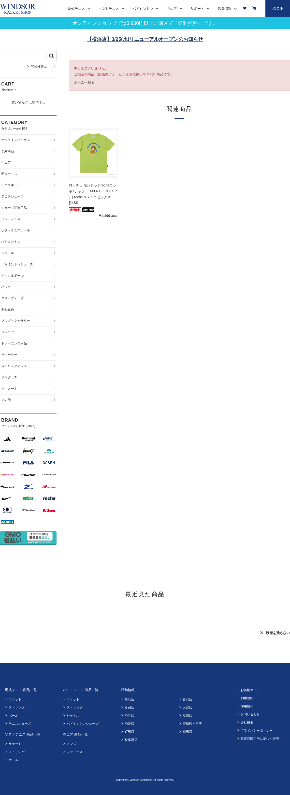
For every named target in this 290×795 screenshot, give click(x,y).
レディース (75, 752)
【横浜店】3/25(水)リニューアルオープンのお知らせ (145, 39)
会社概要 (247, 722)
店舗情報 (128, 690)
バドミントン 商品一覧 (80, 690)
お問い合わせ (250, 714)
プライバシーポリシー (257, 730)
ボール (13, 715)
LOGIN (278, 8)
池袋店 (129, 723)
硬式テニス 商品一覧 (21, 690)
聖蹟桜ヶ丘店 (192, 723)
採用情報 (247, 706)
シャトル (73, 715)
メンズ (71, 744)
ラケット (15, 699)
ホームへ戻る (84, 82)
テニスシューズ (20, 723)
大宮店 (187, 707)
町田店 (129, 732)
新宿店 (129, 707)
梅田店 (187, 732)
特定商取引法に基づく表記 (260, 738)
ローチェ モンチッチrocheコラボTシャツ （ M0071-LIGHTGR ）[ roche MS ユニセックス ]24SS (93, 194)
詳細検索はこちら (44, 67)
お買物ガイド (250, 690)
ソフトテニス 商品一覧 (22, 734)
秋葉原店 (131, 740)
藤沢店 (187, 699)
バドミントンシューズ (83, 723)
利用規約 (247, 698)
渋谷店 (129, 715)
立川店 (187, 715)
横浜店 (129, 699)
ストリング (17, 707)
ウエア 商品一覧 (75, 734)
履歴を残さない (278, 633)
